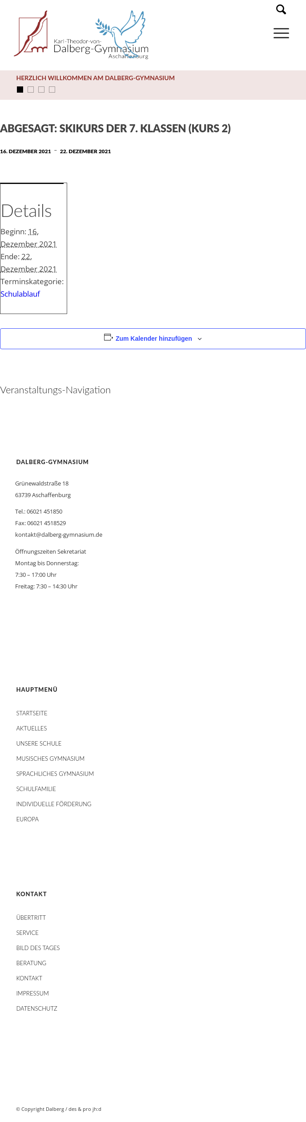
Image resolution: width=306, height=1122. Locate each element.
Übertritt (31, 917)
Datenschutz (36, 1008)
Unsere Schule (38, 743)
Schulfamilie (36, 788)
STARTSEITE (31, 713)
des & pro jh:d (84, 1109)
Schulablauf (20, 294)
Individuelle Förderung (53, 804)
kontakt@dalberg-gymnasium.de (58, 534)
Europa (27, 819)
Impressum (32, 993)
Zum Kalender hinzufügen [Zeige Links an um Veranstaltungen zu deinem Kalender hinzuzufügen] (154, 338)
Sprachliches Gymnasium (55, 773)
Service (27, 932)
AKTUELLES (31, 728)
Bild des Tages (38, 947)
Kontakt (29, 978)
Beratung (31, 963)
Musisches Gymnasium (50, 758)
